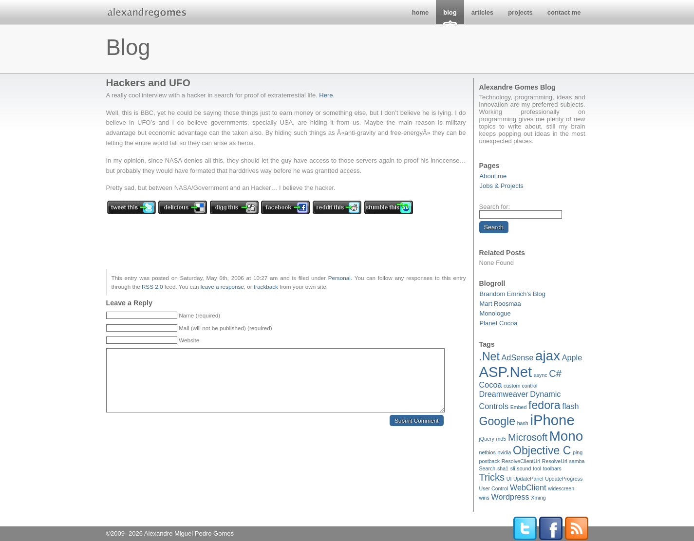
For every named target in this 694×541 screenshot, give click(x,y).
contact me (564, 12)
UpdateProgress (563, 479)
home (420, 12)
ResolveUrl (554, 461)
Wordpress (510, 496)
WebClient (528, 487)
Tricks (492, 477)
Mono (566, 436)
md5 (501, 439)
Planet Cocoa (499, 323)
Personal (339, 278)
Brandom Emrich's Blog (512, 294)
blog (449, 12)
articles (482, 12)
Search (487, 468)
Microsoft (527, 437)
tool (537, 468)
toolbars (552, 468)
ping (577, 452)
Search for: (494, 206)
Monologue (495, 313)
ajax (547, 355)
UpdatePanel (528, 479)
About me (493, 176)
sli (512, 468)
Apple (572, 357)
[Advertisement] (408, 49)
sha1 (502, 468)
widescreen (561, 488)
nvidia (504, 452)
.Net (489, 356)
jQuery (486, 439)
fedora (544, 405)
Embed (518, 407)
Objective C (542, 450)
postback (489, 461)
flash (570, 406)
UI (509, 479)
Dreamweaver (503, 394)
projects (520, 12)
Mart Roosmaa (500, 303)
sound (524, 468)
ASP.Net (505, 372)
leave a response (222, 286)
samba (577, 461)
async (540, 375)
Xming (538, 498)
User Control (493, 488)
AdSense (518, 357)
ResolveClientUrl (521, 461)
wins (484, 498)
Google (497, 421)
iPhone (552, 420)
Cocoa (490, 384)
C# (555, 373)
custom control (520, 386)
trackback (266, 286)
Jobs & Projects (502, 185)
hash (522, 423)
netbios (487, 452)
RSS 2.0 (152, 286)
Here (326, 95)
